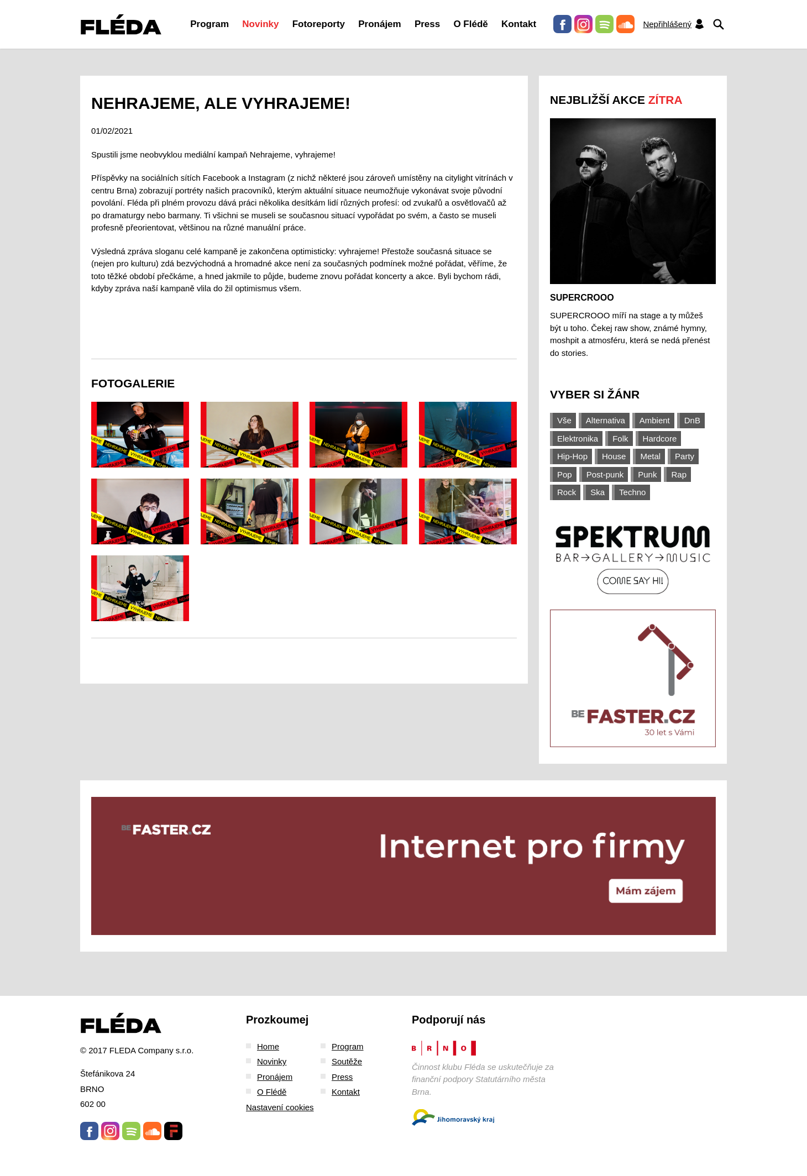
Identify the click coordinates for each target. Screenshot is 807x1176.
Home (268, 1046)
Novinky (260, 24)
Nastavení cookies (280, 1107)
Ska (597, 492)
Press (427, 24)
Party (684, 456)
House (614, 456)
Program (209, 24)
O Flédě (470, 24)
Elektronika (577, 438)
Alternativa (605, 420)
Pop (564, 474)
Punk (647, 474)
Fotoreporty (318, 24)
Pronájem (379, 24)
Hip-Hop (572, 456)
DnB (692, 420)
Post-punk (605, 474)
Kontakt (518, 24)
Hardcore (660, 438)
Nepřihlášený (674, 24)
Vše (564, 420)
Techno (632, 492)
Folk (620, 438)
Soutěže (347, 1061)
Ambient (655, 420)
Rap (679, 474)
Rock (566, 492)
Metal (650, 456)
